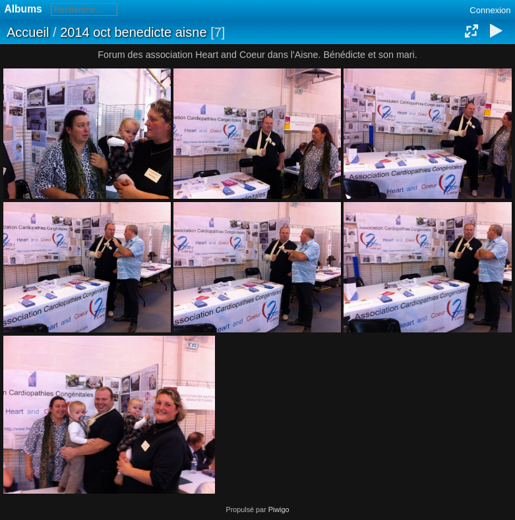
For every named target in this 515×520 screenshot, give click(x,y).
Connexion (490, 10)
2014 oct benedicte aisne (133, 32)
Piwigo (278, 509)
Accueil (28, 32)
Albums (23, 8)
